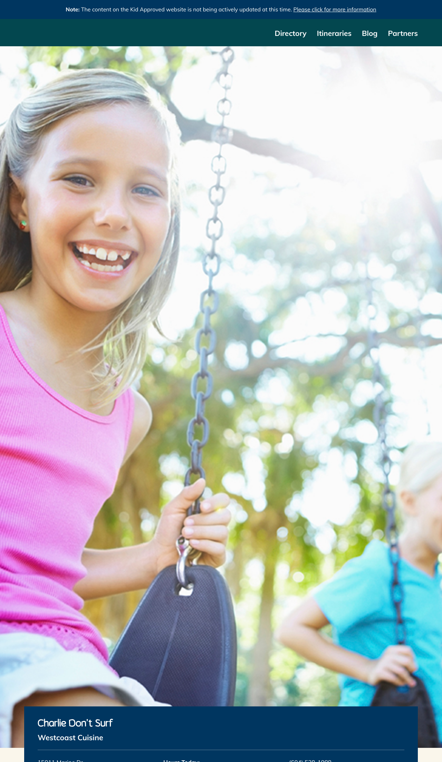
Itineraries (334, 33)
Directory (290, 33)
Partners (403, 33)
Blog (369, 33)
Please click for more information (335, 9)
